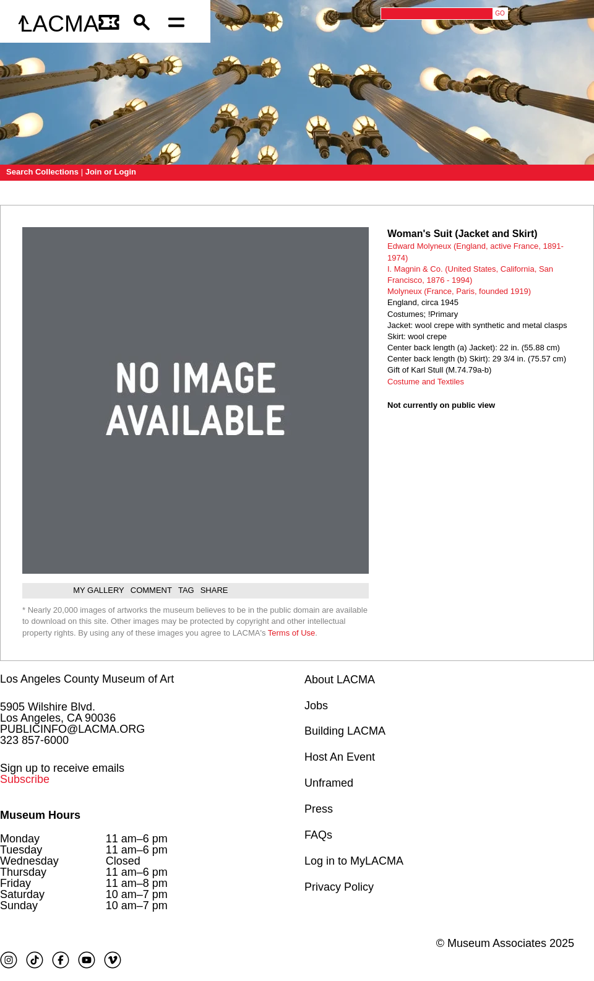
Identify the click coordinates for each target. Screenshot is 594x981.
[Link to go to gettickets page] (109, 23)
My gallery (98, 590)
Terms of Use (292, 632)
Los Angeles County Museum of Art (87, 679)
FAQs (318, 835)
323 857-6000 (34, 740)
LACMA (59, 23)
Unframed (328, 783)
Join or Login (110, 171)
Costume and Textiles (425, 381)
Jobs (316, 705)
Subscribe (25, 779)
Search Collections (42, 171)
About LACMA (339, 679)
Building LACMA (344, 731)
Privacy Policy (339, 887)
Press (318, 809)
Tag (186, 590)
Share (214, 590)
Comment (151, 590)
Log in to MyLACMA (353, 861)
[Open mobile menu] (179, 23)
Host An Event (339, 757)
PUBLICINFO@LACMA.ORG (72, 729)
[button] (145, 23)
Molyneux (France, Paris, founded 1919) (459, 291)
